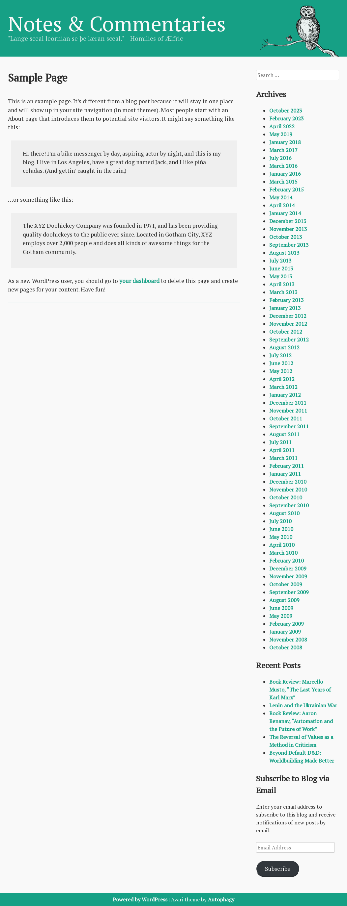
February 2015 (286, 189)
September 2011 (289, 426)
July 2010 (280, 521)
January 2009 (285, 631)
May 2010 (280, 537)
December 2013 (287, 221)
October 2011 (285, 418)
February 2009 (286, 623)
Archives (271, 94)
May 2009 (280, 615)
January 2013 (285, 308)
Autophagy (221, 899)
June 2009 (281, 608)
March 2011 (283, 458)
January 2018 (285, 142)
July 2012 (280, 355)
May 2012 (280, 371)
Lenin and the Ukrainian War (303, 705)
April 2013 (282, 284)
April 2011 (282, 450)
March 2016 (283, 165)
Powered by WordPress (140, 899)
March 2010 (283, 552)
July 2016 (280, 158)
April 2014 (282, 205)
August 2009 (284, 600)
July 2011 (280, 442)
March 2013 (283, 292)
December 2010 (287, 481)
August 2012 (284, 347)
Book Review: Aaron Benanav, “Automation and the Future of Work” (301, 721)
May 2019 (280, 134)
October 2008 (285, 647)
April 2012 (282, 379)
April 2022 (282, 126)
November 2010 (288, 489)
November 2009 (288, 576)
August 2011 (284, 434)
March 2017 (283, 150)
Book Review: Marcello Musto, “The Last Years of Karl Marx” (300, 689)
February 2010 (286, 560)
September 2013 (289, 244)
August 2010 (284, 513)
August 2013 (284, 252)
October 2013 (285, 236)
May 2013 (280, 276)
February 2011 (286, 465)
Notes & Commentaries (117, 23)
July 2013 (280, 260)
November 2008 (288, 639)
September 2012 (289, 339)
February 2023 (286, 118)
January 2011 (285, 473)
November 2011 (288, 410)
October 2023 (285, 110)
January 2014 (285, 213)
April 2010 (282, 544)
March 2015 (283, 181)
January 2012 (285, 394)
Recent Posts (278, 665)
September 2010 (289, 505)
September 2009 (289, 592)
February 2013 (286, 300)
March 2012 (283, 386)
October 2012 (285, 331)
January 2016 (285, 173)
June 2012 (281, 363)
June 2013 (281, 268)
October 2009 (285, 584)
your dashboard (139, 281)
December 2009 (287, 568)
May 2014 (280, 197)
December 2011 (287, 402)
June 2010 (281, 529)
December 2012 (287, 315)
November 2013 (288, 229)
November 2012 (288, 323)
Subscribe (278, 868)
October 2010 (285, 497)
